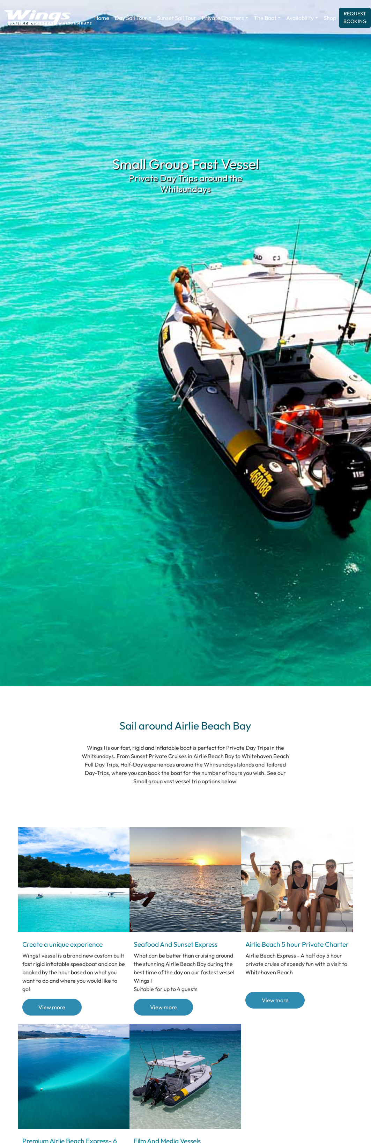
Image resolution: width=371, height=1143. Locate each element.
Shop (330, 17)
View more (51, 1007)
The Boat (265, 17)
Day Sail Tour (131, 17)
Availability (300, 17)
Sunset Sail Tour (176, 17)
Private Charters (223, 17)
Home (101, 17)
